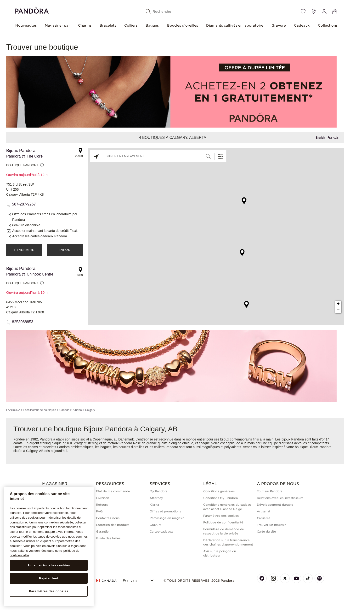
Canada (64, 410)
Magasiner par (57, 25)
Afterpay (156, 498)
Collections (328, 25)
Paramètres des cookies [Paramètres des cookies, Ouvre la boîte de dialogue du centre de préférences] (48, 591)
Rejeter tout (48, 578)
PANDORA (13, 410)
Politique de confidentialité (223, 522)
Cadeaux (302, 25)
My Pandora (158, 491)
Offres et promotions (165, 511)
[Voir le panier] (334, 11)
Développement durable (275, 504)
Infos (64, 250)
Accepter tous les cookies (48, 565)
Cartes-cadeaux (161, 531)
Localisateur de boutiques (39, 410)
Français (333, 137)
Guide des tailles (108, 538)
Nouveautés (26, 25)
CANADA (106, 580)
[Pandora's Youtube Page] (296, 578)
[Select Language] (139, 580)
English (320, 137)
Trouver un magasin (271, 525)
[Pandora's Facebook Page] (262, 578)
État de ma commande (113, 491)
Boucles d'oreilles (182, 25)
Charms (84, 25)
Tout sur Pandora (269, 491)
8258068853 (22, 322)
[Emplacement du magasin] (313, 11)
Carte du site (266, 531)
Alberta (77, 410)
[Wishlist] (303, 11)
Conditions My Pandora (220, 498)
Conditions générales (219, 491)
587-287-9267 (24, 204)
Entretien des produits (112, 525)
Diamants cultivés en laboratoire (234, 25)
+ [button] (338, 304)
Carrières (263, 518)
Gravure (278, 25)
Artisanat (263, 511)
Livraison (102, 498)
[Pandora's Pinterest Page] (319, 578)
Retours (102, 504)
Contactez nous (107, 518)
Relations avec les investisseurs (280, 498)
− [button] (338, 310)
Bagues (152, 25)
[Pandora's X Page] (285, 578)
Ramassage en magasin (167, 518)
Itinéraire (24, 250)
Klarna (154, 504)
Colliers (130, 25)
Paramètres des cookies (221, 515)
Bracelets (108, 25)
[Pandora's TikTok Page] (308, 578)
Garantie (102, 531)
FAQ (99, 511)
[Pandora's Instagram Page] (273, 578)
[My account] (324, 11)
